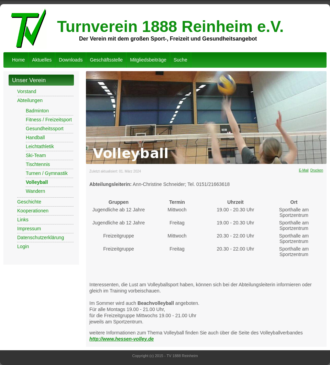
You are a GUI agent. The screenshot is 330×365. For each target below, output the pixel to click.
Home (18, 60)
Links (23, 219)
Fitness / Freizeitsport (49, 119)
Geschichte (29, 201)
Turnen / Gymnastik (47, 173)
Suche (180, 60)
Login (23, 246)
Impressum (29, 228)
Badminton (37, 110)
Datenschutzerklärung (40, 237)
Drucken (316, 170)
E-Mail (303, 170)
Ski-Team (36, 155)
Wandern (35, 191)
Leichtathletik (40, 146)
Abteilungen (30, 100)
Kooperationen (32, 210)
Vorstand (26, 91)
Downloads (70, 60)
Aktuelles (42, 60)
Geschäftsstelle (106, 60)
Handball (35, 137)
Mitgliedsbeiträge (148, 60)
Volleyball (37, 182)
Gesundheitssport (45, 128)
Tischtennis (38, 164)
